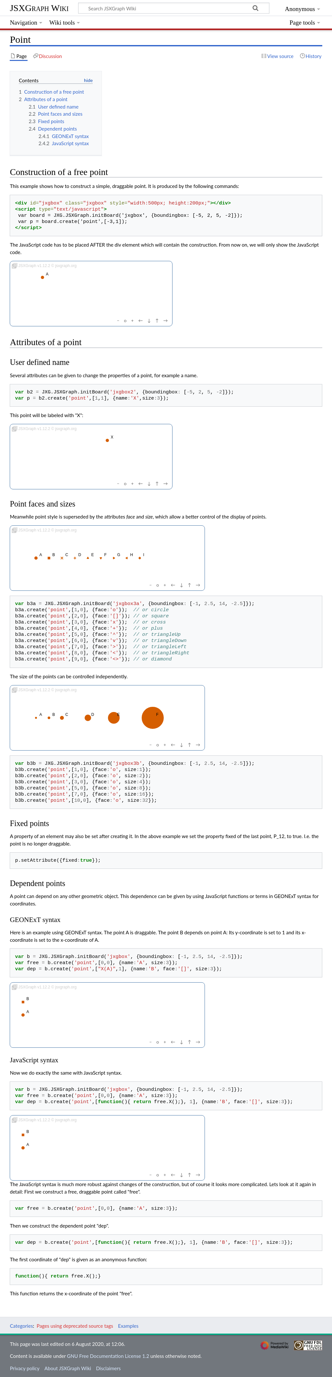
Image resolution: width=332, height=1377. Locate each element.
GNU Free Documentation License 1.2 (108, 1356)
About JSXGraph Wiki (67, 1368)
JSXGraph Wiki (39, 8)
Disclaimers (108, 1368)
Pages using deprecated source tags (75, 1326)
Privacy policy (24, 1368)
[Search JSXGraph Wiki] (173, 8)
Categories (21, 1326)
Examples (128, 1326)
